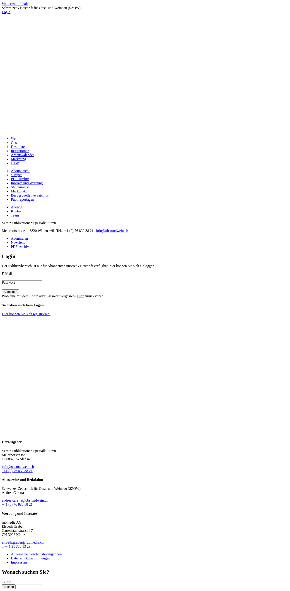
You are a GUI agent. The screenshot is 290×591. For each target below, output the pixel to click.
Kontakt (17, 211)
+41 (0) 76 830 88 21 (17, 471)
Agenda (16, 207)
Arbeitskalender (22, 155)
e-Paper (16, 175)
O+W (15, 163)
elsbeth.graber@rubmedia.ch (23, 542)
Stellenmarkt (20, 187)
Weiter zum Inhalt (15, 4)
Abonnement (20, 171)
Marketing (18, 159)
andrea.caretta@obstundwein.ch (25, 500)
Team (15, 215)
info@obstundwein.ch (112, 231)
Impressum (19, 562)
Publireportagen (22, 199)
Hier (80, 296)
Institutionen (20, 151)
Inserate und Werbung (27, 183)
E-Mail (7, 274)
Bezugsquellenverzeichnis (30, 195)
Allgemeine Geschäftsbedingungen (36, 554)
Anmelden (10, 291)
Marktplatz (19, 191)
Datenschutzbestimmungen (30, 558)
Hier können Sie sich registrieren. (26, 314)
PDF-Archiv (20, 179)
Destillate (18, 147)
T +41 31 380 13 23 (16, 546)
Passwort (8, 282)
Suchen (9, 587)
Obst (14, 143)
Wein (14, 138)
